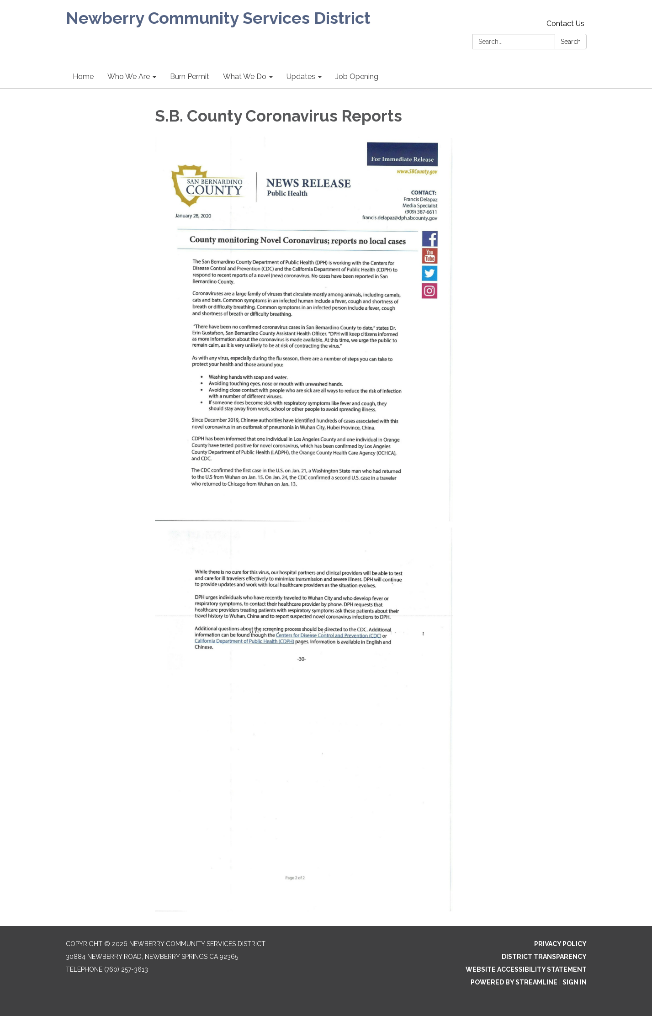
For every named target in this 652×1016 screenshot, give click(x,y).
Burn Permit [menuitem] (189, 76)
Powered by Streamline (514, 982)
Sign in (574, 982)
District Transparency (544, 956)
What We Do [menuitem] (244, 76)
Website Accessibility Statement (526, 969)
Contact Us (565, 23)
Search (571, 41)
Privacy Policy (560, 943)
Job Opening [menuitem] (356, 76)
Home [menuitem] (83, 76)
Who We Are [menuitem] (128, 76)
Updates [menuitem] (300, 76)
